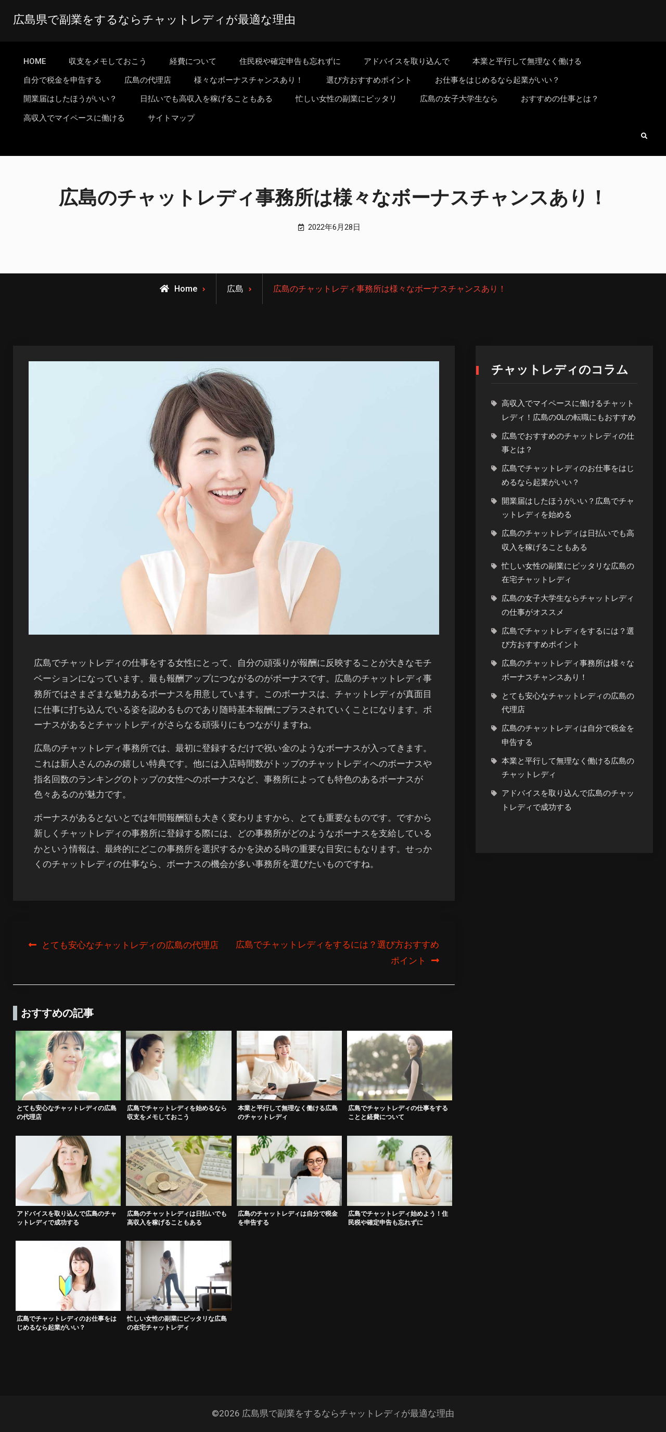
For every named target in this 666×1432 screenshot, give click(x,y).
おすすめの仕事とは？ (560, 98)
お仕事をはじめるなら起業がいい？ (497, 80)
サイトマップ (171, 118)
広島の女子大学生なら (459, 98)
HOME (34, 61)
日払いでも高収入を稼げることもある (206, 98)
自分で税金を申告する (62, 80)
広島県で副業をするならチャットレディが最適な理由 (154, 19)
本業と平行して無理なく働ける (527, 61)
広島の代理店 (147, 80)
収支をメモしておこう (108, 61)
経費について (193, 61)
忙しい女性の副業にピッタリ (346, 98)
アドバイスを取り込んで (407, 61)
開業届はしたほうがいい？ (70, 98)
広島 (235, 289)
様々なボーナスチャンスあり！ (248, 80)
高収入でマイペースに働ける (74, 118)
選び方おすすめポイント (369, 80)
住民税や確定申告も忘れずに (290, 61)
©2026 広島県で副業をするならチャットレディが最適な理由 (333, 1413)
